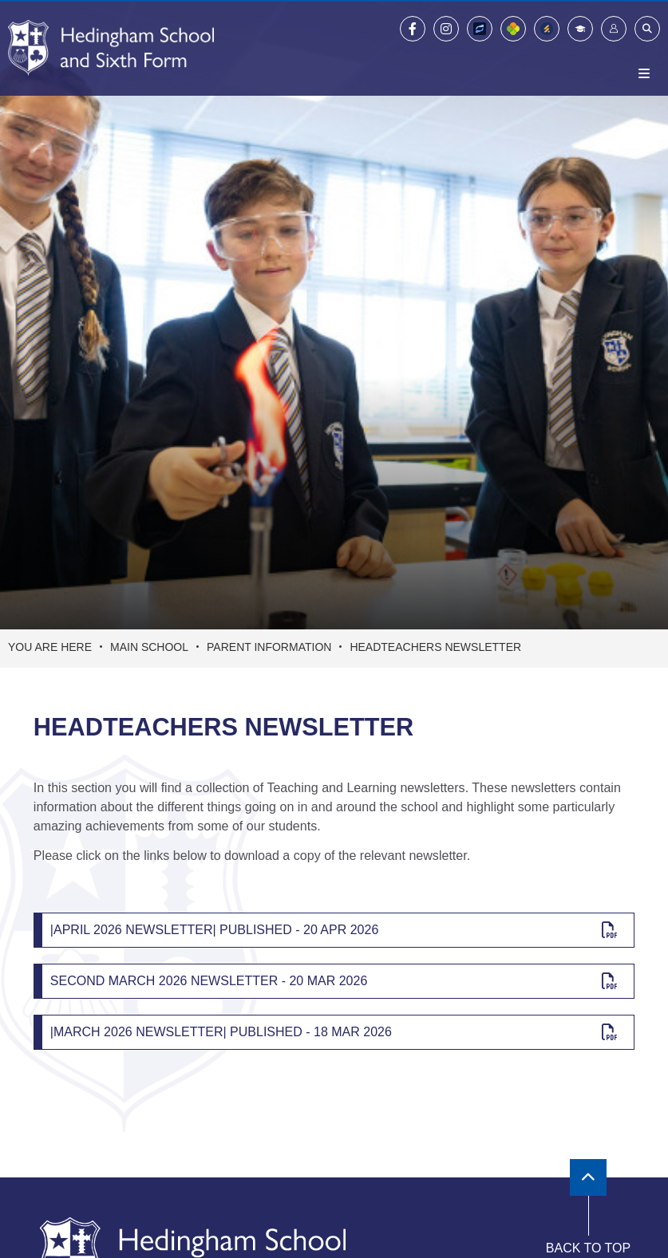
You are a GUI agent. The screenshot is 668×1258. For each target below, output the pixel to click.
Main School (149, 647)
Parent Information (269, 647)
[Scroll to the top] (588, 1177)
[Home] (111, 48)
